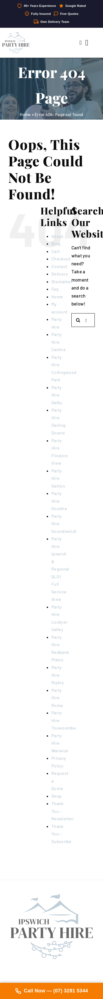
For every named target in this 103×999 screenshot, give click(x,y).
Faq (55, 288)
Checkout (61, 258)
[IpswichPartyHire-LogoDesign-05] (16, 34)
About (57, 236)
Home (25, 114)
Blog (55, 243)
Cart (55, 251)
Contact (59, 266)
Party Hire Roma (57, 697)
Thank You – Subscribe (61, 834)
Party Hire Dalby (56, 395)
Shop (56, 796)
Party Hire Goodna (59, 501)
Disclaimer (62, 281)
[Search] (78, 320)
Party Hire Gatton (58, 478)
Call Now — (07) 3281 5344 (51, 991)
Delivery (59, 273)
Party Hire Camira (58, 342)
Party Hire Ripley (57, 675)
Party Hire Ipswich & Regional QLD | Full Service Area (60, 569)
